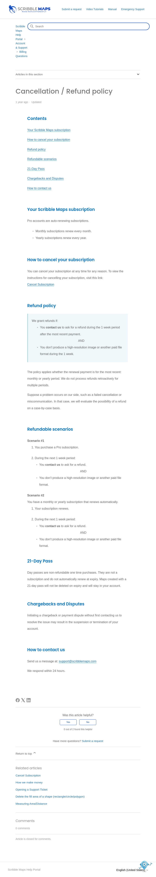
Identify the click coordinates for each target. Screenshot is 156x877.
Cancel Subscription (40, 284)
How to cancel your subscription (48, 139)
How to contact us (39, 187)
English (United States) (132, 869)
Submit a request (72, 9)
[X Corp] (23, 700)
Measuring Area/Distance (31, 803)
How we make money (29, 781)
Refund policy (36, 149)
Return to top (26, 752)
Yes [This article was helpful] (68, 721)
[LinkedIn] (29, 700)
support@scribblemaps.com (77, 660)
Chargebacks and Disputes (45, 178)
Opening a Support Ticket (31, 789)
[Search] (88, 26)
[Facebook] (18, 700)
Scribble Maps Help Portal (24, 869)
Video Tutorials (94, 9)
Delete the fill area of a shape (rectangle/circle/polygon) (50, 796)
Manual (112, 9)
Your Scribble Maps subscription (48, 130)
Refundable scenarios (41, 158)
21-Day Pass (36, 168)
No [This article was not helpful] (87, 721)
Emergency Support (133, 9)
